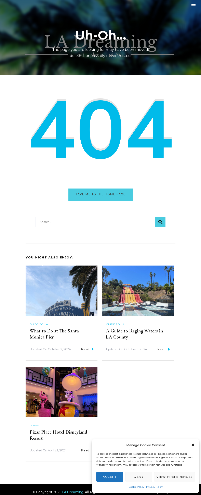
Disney (35, 425)
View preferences (174, 477)
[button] (193, 445)
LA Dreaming (72, 492)
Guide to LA (39, 324)
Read (87, 349)
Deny (139, 477)
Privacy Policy (154, 486)
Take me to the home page (100, 194)
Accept (110, 477)
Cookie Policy (136, 486)
